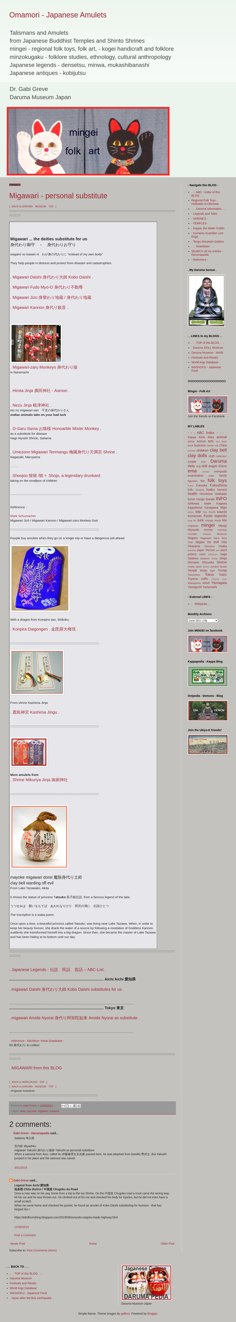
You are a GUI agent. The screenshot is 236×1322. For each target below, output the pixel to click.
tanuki (223, 566)
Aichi (202, 437)
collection (221, 456)
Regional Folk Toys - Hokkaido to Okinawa (205, 202)
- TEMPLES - (199, 223)
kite (198, 512)
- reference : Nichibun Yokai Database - (36, 1040)
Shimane (193, 562)
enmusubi (220, 471)
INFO (221, 498)
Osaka (223, 546)
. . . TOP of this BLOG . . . (207, 342)
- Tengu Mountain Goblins (207, 241)
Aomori (201, 441)
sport (199, 566)
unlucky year (219, 579)
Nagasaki (205, 538)
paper (200, 550)
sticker (206, 566)
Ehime (223, 466)
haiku (210, 490)
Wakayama (194, 583)
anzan (191, 441)
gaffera (125, 1313)
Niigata (200, 542)
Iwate (207, 503)
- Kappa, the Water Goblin (208, 228)
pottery (192, 554)
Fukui (190, 485)
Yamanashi (210, 587)
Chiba (223, 445)
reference (213, 554)
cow (203, 461)
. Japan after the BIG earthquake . (31, 1298)
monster (192, 534)
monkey (222, 530)
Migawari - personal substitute (58, 195)
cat (216, 445)
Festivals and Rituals (204, 357)
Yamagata (219, 583)
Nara (216, 538)
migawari (43, 1111)
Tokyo (209, 575)
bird (218, 441)
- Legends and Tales (204, 213)
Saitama (54, 1111)
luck (201, 520)
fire (202, 481)
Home (93, 1243)
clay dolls (197, 455)
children (203, 450)
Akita (22, 1111)
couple (192, 461)
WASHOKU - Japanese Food (28, 1293)
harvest (222, 489)
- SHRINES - (199, 218)
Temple (192, 570)
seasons (205, 558)
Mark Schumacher (23, 516)
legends (221, 516)
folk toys (217, 480)
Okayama (194, 546)
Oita (224, 542)
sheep (215, 558)
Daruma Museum (21, 1278)
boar (224, 441)
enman (205, 471)
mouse (207, 534)
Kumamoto (195, 516)
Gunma (200, 489)
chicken (192, 450)
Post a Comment (25, 1235)
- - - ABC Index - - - (206, 433)
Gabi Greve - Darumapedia (31, 1133)
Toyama (193, 578)
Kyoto (208, 516)
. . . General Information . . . (208, 208)
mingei (208, 525)
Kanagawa (211, 507)
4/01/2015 (20, 1167)
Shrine (222, 562)
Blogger (152, 1313)
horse (191, 499)
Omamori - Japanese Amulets (58, 15)
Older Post (167, 1243)
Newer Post (17, 1243)
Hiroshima (206, 493)
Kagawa (221, 503)
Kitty (205, 512)
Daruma (218, 461)
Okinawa (209, 546)
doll (204, 466)
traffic (204, 578)
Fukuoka (201, 485)
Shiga (223, 558)
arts (211, 441)
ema (192, 471)
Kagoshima (195, 507)
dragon (213, 466)
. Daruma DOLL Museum (207, 347)
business (200, 445)
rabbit (202, 554)
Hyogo (200, 499)
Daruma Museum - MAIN (207, 352)
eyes (211, 475)
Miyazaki (193, 529)
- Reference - (199, 259)
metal (217, 520)
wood (206, 583)
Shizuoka (208, 562)
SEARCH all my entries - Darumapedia (207, 253)
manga (209, 520)
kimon (191, 512)
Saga (223, 554)
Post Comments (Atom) (42, 1250)
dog (198, 466)
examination (195, 475)
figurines (193, 481)
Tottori (223, 574)
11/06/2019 (21, 1227)
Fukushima (218, 485)
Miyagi (223, 525)
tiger (212, 570)
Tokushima (194, 574)
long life (192, 520)
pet (217, 550)
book (190, 445)
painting (192, 550)
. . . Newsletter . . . (203, 246)
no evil (213, 542)
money (208, 529)
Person (210, 550)
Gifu (190, 489)
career (210, 445)
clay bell (31, 1111)
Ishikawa (193, 503)
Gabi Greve (21, 1180)
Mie (224, 520)
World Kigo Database (205, 362)
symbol (215, 566)
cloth (212, 456)
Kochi (212, 512)
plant (224, 550)
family (223, 475)
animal (222, 437)
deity (191, 466)
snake (191, 566)
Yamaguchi (195, 587)
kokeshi (222, 512)
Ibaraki (210, 499)
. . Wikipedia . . (200, 603)
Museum (222, 534)
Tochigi (222, 570)
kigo (223, 507)
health (192, 494)
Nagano (193, 538)
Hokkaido (221, 493)
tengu (203, 570)
